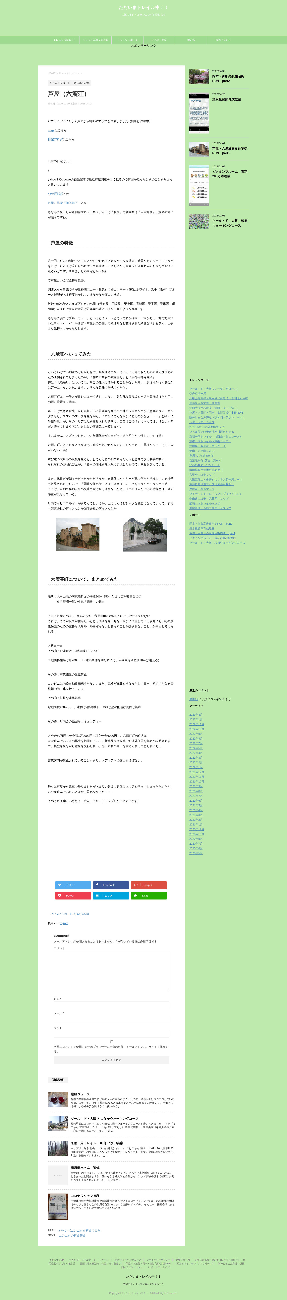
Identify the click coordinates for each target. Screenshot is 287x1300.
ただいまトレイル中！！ (143, 7)
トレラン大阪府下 (63, 40)
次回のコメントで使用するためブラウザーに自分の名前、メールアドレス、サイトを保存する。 (111, 1049)
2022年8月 (196, 738)
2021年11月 (196, 776)
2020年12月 (196, 829)
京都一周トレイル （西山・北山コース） (215, 436)
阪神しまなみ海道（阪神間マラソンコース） (217, 417)
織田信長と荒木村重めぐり (206, 470)
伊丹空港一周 (197, 393)
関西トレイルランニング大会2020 (195, 1263)
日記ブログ (55, 139)
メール (59, 1013)
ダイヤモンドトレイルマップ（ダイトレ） (215, 493)
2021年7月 (196, 795)
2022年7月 (196, 743)
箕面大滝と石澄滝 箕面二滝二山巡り (213, 407)
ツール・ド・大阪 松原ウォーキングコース (217, 542)
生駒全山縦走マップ (201, 489)
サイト (58, 1027)
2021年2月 (196, 819)
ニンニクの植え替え (72, 1235)
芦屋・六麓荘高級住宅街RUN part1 (212, 533)
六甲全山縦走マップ (201, 474)
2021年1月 (196, 824)
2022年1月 (196, 767)
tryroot (64, 923)
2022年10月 (196, 729)
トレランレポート (127, 40)
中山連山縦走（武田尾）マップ (208, 498)
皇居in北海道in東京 (201, 455)
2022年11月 (196, 724)
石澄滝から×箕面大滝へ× (204, 460)
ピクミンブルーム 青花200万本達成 (229, 174)
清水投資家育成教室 (226, 99)
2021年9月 (196, 786)
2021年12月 (196, 772)
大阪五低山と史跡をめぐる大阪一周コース (215, 479)
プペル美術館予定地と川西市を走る (211, 431)
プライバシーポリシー (158, 1259)
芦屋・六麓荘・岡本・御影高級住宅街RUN (216, 412)
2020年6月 (196, 848)
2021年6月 (196, 800)
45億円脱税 (55, 193)
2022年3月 (196, 757)
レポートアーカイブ (201, 422)
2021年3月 (196, 815)
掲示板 (191, 40)
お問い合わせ (223, 40)
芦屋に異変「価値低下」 (64, 203)
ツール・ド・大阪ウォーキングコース (213, 388)
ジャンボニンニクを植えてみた (80, 1230)
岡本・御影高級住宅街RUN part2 (228, 79)
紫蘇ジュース (80, 1094)
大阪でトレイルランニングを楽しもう (143, 1283)
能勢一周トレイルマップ (204, 503)
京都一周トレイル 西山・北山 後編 (97, 1143)
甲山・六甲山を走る (201, 450)
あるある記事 (81, 913)
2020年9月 (196, 838)
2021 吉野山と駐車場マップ (206, 427)
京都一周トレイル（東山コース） (210, 441)
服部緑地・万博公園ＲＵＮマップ (210, 508)
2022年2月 (196, 762)
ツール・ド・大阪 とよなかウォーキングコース (105, 1118)
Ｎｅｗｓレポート (61, 913)
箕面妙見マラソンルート (204, 465)
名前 (57, 999)
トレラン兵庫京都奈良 (96, 40)
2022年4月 (196, 752)
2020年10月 (196, 834)
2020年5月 (196, 853)
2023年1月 (196, 719)
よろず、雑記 (159, 40)
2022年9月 (196, 733)
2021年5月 (196, 805)
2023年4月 (196, 714)
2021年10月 (196, 781)
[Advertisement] (143, 56)
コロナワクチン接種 (85, 1196)
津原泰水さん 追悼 (85, 1167)
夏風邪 (193, 699)
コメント (59, 948)
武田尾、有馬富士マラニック (207, 446)
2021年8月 (196, 791)
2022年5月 (196, 748)
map (51, 130)
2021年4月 (196, 810)
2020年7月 (196, 843)
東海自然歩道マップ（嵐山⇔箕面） (211, 484)
